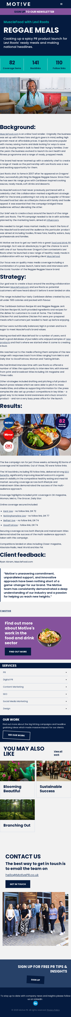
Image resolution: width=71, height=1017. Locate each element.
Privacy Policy (53, 1010)
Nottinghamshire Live (14, 515)
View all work (58, 753)
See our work (16, 735)
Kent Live (8, 511)
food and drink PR (61, 242)
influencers (53, 220)
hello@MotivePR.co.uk (22, 875)
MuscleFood (53, 256)
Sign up (35, 980)
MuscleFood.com (9, 134)
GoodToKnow (10, 525)
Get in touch (18, 884)
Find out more (18, 651)
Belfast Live (9, 520)
